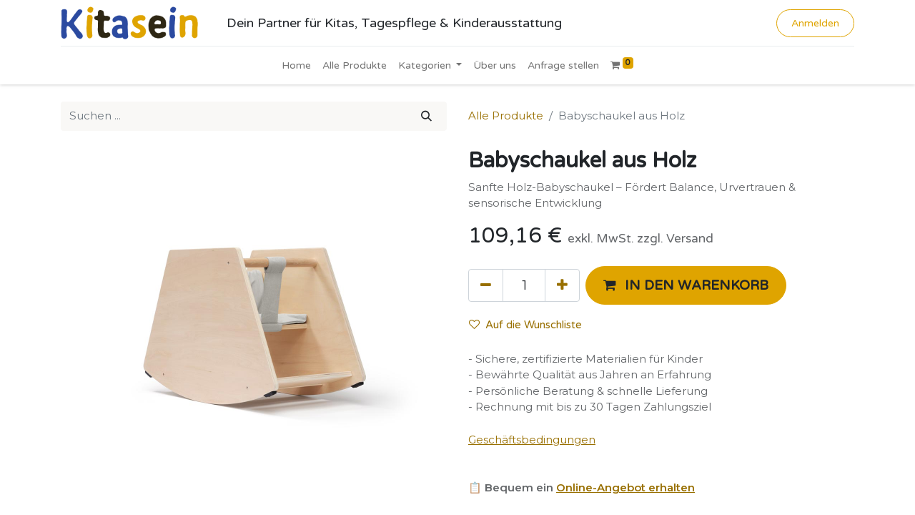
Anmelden (815, 23)
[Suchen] (426, 116)
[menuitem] (296, 65)
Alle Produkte (505, 115)
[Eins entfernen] (485, 285)
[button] (685, 285)
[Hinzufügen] (562, 285)
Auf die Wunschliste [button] (525, 324)
